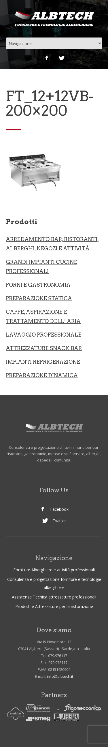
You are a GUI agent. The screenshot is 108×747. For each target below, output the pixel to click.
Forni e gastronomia (38, 285)
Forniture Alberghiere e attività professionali (54, 570)
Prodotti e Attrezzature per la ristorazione (54, 606)
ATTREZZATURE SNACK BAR (44, 348)
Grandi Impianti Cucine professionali (41, 266)
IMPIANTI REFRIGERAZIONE (43, 362)
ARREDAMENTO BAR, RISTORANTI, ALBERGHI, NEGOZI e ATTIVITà (52, 243)
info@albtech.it (60, 676)
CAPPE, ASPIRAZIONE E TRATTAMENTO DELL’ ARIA (43, 316)
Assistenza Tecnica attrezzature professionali (54, 597)
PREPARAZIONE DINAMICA (42, 375)
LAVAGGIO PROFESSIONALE (44, 335)
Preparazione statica (39, 298)
